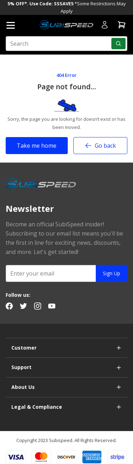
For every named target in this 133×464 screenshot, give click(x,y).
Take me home (36, 145)
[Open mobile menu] (10, 25)
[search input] (66, 43)
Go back (100, 145)
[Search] (118, 43)
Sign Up (111, 273)
